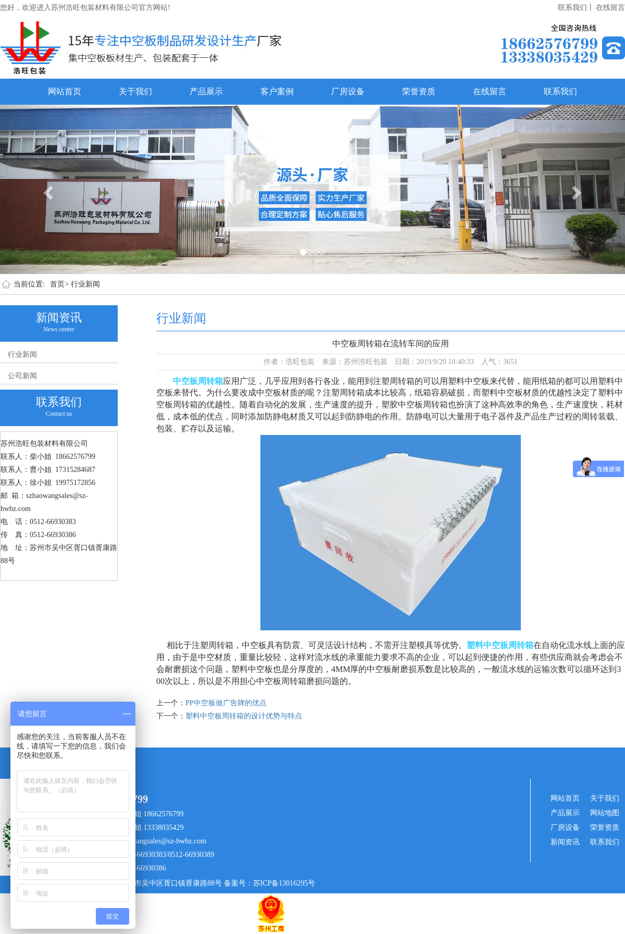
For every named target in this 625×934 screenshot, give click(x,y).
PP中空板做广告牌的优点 (226, 703)
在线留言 (610, 7)
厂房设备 (348, 91)
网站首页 (64, 91)
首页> (59, 284)
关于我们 (135, 91)
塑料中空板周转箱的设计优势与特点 (243, 716)
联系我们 (560, 91)
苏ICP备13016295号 (284, 883)
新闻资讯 (565, 842)
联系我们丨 (576, 7)
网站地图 (604, 813)
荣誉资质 (418, 91)
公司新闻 (22, 376)
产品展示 (206, 91)
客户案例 (277, 91)
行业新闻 (85, 284)
